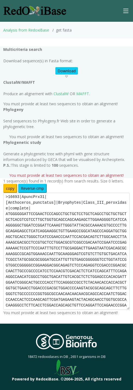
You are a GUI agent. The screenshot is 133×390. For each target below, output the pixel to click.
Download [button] (67, 70)
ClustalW (61, 93)
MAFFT (82, 93)
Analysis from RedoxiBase (26, 30)
